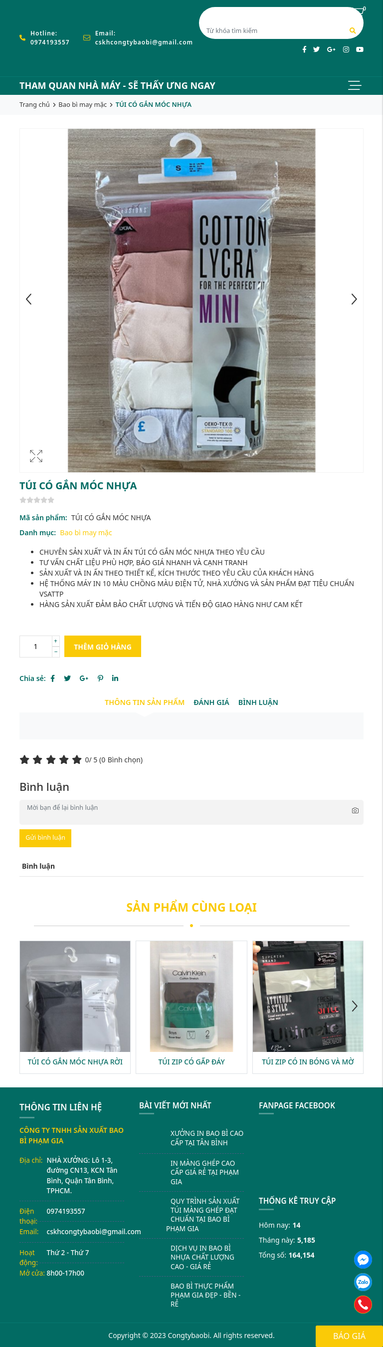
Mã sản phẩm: (43, 517)
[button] (355, 1007)
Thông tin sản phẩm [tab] (145, 702)
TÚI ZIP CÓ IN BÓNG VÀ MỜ (308, 1061)
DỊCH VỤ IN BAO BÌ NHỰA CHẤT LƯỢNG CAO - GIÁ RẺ (202, 1257)
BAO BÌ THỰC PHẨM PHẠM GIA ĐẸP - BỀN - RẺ (205, 1295)
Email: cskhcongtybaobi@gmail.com (144, 37)
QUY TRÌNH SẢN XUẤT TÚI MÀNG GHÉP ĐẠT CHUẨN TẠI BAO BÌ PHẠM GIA (202, 1215)
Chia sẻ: (32, 678)
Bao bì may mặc (82, 104)
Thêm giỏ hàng (103, 647)
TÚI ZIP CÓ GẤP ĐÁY (191, 1061)
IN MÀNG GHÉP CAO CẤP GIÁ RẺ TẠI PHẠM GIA (205, 1172)
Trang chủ (34, 104)
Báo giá (349, 1336)
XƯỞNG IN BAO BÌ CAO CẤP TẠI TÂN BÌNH (207, 1138)
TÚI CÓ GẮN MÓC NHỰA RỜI (75, 1061)
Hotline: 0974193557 (50, 37)
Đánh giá (211, 702)
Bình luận (258, 702)
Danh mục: (37, 532)
